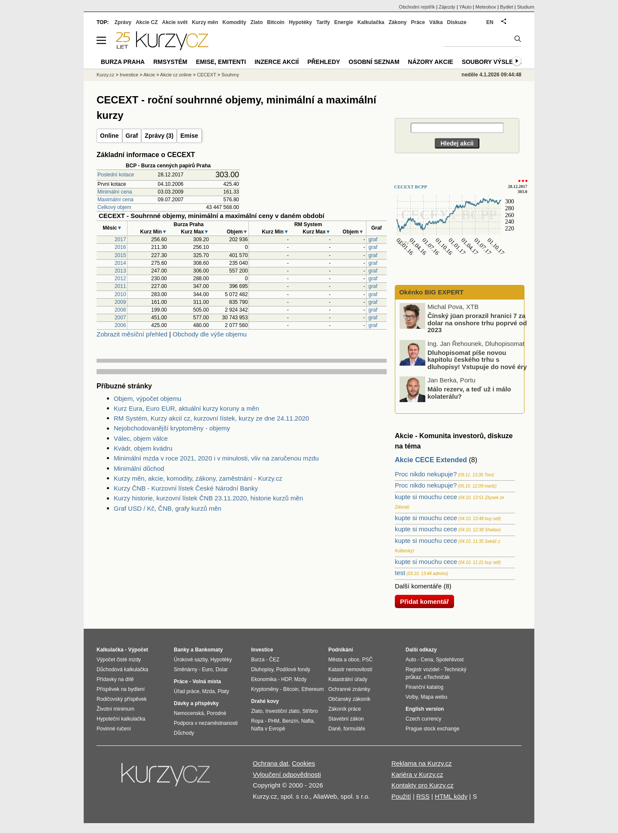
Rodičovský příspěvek (122, 699)
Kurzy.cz (105, 74)
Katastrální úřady (347, 679)
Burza (257, 660)
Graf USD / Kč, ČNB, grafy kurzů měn (167, 508)
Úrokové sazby (190, 660)
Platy (223, 691)
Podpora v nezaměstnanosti (206, 723)
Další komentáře (418, 586)
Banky (181, 650)
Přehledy (323, 61)
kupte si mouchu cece (426, 496)
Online (109, 135)
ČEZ (274, 660)
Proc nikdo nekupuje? (426, 474)
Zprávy (123, 22)
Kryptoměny (265, 689)
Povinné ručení (114, 729)
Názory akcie (430, 61)
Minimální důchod (139, 468)
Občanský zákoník (349, 699)
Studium (525, 6)
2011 (120, 286)
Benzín (290, 721)
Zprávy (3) (159, 135)
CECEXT (206, 74)
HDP (286, 679)
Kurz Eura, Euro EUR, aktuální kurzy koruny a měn (186, 408)
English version (425, 709)
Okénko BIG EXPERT (430, 292)
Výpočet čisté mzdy (119, 660)
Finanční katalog (424, 687)
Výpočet (138, 650)
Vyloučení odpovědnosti (287, 774)
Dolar (221, 669)
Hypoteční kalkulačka (121, 719)
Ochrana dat (270, 763)
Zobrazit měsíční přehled (132, 334)
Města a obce (343, 660)
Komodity (234, 22)
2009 (120, 302)
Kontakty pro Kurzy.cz (422, 785)
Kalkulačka (371, 22)
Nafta (307, 721)
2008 (120, 310)
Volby (412, 697)
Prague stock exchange (432, 729)
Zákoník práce (344, 709)
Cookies (303, 763)
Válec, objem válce (141, 438)
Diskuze (457, 22)
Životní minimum (115, 709)
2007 (120, 318)
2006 (120, 325)
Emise (189, 135)
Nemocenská (189, 713)
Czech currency (423, 719)
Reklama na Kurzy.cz (421, 763)
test (400, 572)
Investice (129, 74)
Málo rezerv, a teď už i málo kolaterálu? (469, 392)
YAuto (465, 6)
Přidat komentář (424, 601)
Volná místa (206, 682)
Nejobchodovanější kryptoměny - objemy (172, 428)
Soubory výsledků (494, 61)
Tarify (323, 22)
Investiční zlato (282, 711)
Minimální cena (114, 192)
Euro (207, 669)
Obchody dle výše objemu (210, 334)
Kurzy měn (205, 22)
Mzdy (300, 679)
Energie (343, 22)
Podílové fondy (293, 669)
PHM (273, 721)
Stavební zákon (346, 719)
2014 (120, 263)
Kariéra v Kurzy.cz (417, 774)
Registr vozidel (422, 669)
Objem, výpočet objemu (148, 398)
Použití (401, 796)
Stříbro (310, 711)
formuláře (354, 729)
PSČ (367, 660)
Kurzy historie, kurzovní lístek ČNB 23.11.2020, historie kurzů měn (208, 498)
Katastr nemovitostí (350, 669)
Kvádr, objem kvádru (143, 448)
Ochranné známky (349, 689)
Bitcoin (276, 22)
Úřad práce (186, 691)
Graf (132, 135)
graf (373, 239)
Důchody (184, 733)
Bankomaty (209, 650)
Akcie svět (175, 22)
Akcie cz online (175, 74)
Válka (435, 22)
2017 (120, 239)
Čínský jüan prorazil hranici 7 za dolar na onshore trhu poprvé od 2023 (477, 322)
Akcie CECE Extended (431, 459)
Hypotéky (300, 22)
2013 (120, 271)
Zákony (397, 22)
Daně (334, 729)
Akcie (149, 74)
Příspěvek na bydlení (121, 689)
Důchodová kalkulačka (122, 669)
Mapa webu (434, 697)
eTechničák (437, 677)
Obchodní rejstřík (417, 6)
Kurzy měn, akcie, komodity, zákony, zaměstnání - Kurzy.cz (198, 478)
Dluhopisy (262, 669)
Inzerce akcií (276, 61)
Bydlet (506, 6)
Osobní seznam (373, 61)
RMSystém (170, 61)
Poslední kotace (115, 175)
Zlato (257, 22)
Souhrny (230, 74)
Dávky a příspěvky (196, 703)
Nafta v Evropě (268, 729)
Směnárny (185, 669)
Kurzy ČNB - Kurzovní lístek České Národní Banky (186, 488)
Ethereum (312, 689)
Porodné (216, 713)
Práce (418, 22)
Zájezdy (447, 6)
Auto (411, 660)
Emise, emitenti (221, 61)
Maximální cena (115, 200)
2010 (120, 294)
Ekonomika (263, 679)
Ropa (257, 721)
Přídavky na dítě (115, 679)
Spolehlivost (450, 660)
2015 (120, 255)
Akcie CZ (147, 22)
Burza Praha (123, 61)
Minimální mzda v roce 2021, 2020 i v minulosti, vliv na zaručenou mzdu (216, 458)
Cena (427, 660)
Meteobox (486, 6)
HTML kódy (451, 796)
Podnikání (340, 650)
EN (490, 22)
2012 (120, 279)
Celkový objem (114, 207)
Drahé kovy (265, 701)
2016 (120, 247)
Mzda (208, 691)
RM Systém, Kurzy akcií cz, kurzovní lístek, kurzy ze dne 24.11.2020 (211, 418)
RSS (423, 796)
